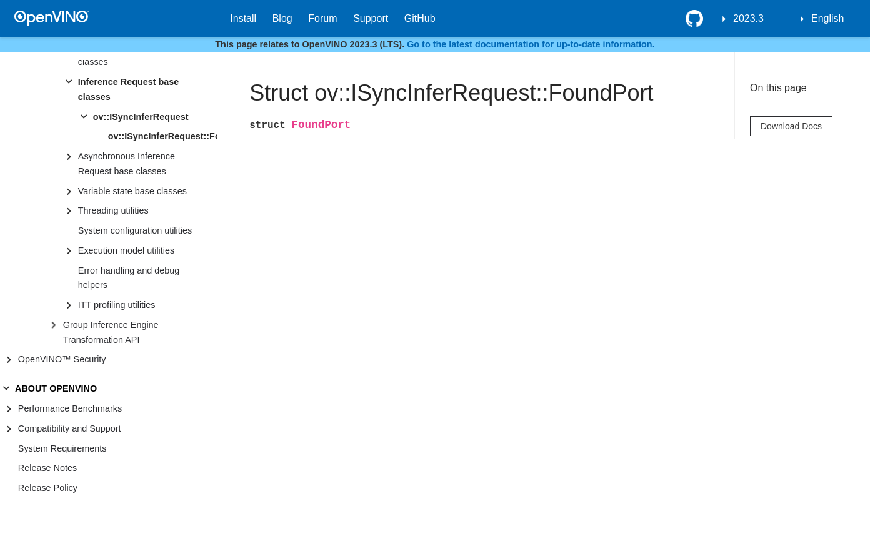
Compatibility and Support (69, 428)
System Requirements (62, 448)
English (827, 18)
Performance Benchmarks (70, 408)
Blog (282, 18)
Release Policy (48, 488)
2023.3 (748, 18)
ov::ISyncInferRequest (141, 117)
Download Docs (791, 126)
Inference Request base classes (128, 89)
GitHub (420, 18)
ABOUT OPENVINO (56, 388)
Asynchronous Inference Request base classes (126, 163)
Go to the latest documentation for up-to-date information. (531, 44)
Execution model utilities (126, 250)
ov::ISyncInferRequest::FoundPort (162, 136)
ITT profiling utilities (117, 305)
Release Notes (47, 468)
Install (243, 18)
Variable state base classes (132, 191)
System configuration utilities (135, 230)
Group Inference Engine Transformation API (111, 332)
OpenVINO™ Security (62, 359)
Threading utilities (113, 210)
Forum (322, 18)
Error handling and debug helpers (128, 277)
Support (370, 18)
